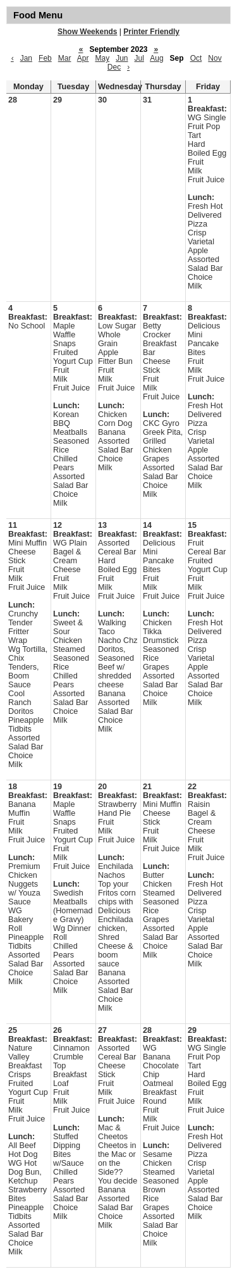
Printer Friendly (151, 31)
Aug (156, 58)
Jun (122, 58)
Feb (45, 58)
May (102, 58)
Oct (196, 58)
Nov (214, 58)
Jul (139, 58)
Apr (83, 58)
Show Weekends (87, 31)
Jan (26, 58)
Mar (64, 58)
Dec (114, 67)
